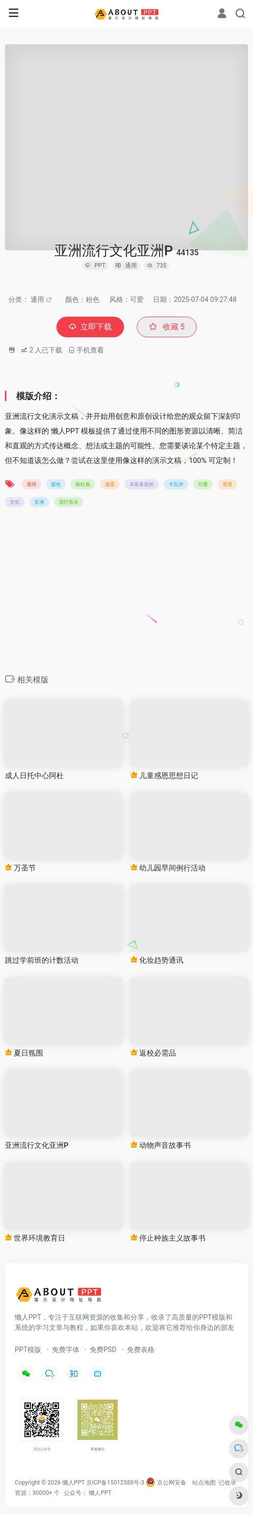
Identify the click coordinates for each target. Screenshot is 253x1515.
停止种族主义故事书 (167, 1238)
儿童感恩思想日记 (164, 775)
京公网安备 (166, 1482)
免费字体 (65, 1349)
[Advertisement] (126, 593)
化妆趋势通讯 (156, 960)
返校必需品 (153, 1053)
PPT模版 (28, 1349)
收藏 (167, 326)
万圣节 (20, 868)
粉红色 (83, 484)
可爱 (203, 484)
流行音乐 (68, 502)
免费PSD (103, 1349)
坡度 (110, 484)
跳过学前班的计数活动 (41, 960)
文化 (15, 502)
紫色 (56, 484)
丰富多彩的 (141, 484)
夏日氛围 (24, 1053)
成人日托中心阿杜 (34, 775)
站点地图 (204, 1482)
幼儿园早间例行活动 (167, 868)
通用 (37, 299)
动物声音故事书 (160, 1145)
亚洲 (39, 502)
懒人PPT (100, 1492)
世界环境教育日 (35, 1238)
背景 (227, 484)
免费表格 (140, 1349)
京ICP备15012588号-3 (115, 1482)
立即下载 (90, 326)
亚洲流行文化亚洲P (37, 1145)
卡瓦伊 (176, 484)
